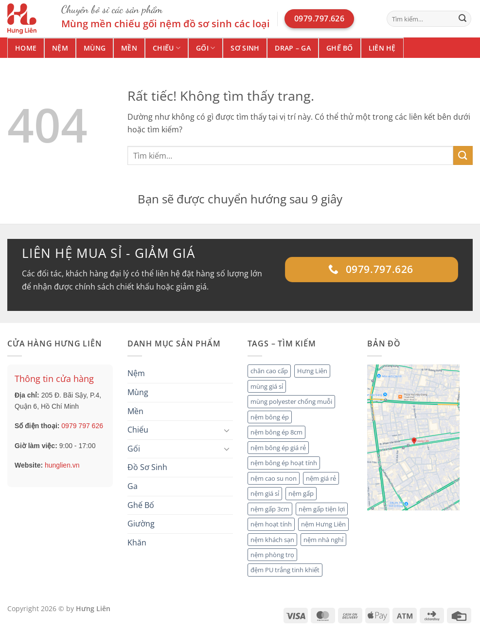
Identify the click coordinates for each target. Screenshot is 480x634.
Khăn (136, 542)
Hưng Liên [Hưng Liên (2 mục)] (312, 370)
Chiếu (166, 48)
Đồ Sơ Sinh (147, 467)
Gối (205, 48)
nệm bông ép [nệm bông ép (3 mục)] (269, 417)
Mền (129, 48)
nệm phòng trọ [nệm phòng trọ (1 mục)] (272, 554)
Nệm (60, 48)
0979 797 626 (82, 426)
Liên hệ (382, 48)
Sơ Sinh (245, 48)
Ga (132, 486)
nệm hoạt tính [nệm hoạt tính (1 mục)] (271, 524)
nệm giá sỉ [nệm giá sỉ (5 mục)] (264, 493)
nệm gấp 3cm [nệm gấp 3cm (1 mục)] (269, 509)
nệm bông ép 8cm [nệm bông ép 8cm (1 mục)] (276, 432)
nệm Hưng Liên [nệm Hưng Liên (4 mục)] (323, 524)
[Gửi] (462, 19)
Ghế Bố (339, 48)
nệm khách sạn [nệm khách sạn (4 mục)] (272, 539)
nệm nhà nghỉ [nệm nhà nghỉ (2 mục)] (323, 539)
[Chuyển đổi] (227, 430)
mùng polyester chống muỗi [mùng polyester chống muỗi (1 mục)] (291, 401)
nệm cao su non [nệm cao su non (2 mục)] (273, 478)
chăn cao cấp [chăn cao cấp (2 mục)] (269, 370)
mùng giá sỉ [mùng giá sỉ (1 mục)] (266, 386)
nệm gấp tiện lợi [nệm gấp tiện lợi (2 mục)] (322, 509)
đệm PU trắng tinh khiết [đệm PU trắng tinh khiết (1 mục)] (285, 569)
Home (25, 48)
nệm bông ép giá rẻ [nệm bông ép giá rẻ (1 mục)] (278, 447)
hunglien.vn (62, 465)
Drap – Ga (293, 48)
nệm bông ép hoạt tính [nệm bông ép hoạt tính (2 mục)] (283, 462)
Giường (141, 523)
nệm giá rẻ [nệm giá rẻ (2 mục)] (321, 478)
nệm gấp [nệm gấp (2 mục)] (301, 493)
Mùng (95, 48)
